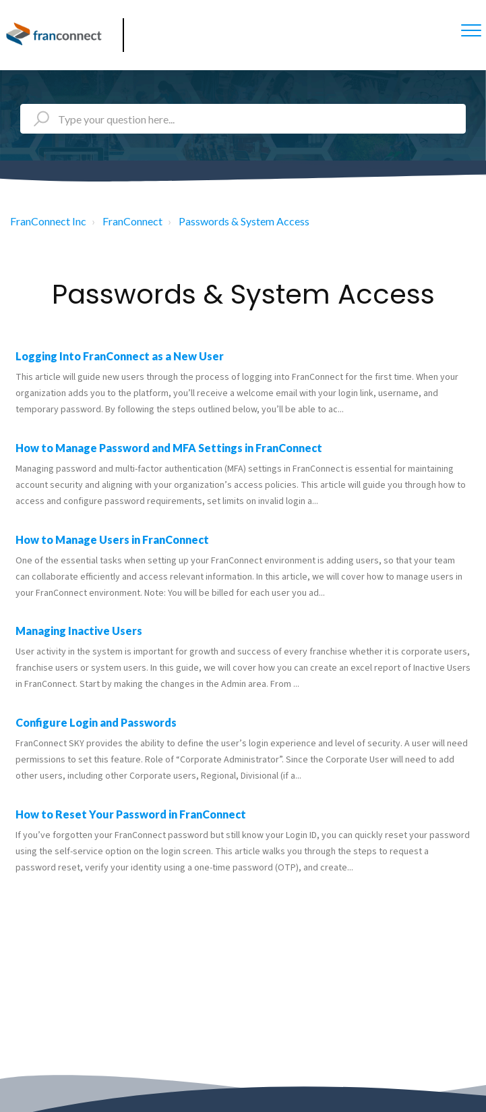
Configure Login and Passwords (96, 722)
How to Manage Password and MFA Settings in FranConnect (169, 447)
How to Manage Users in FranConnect (112, 539)
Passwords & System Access (244, 221)
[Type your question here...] (243, 119)
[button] (471, 30)
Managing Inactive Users (79, 630)
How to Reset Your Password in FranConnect (131, 814)
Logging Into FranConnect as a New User (120, 356)
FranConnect (132, 221)
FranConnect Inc (48, 221)
